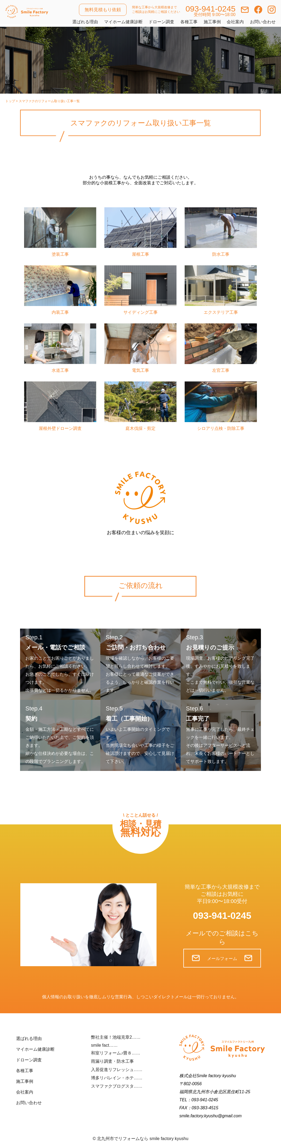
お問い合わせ (263, 22)
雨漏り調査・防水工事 (112, 1061)
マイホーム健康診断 (123, 22)
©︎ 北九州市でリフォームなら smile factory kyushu (140, 1138)
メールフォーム (222, 958)
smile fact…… (104, 1045)
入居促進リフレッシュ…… (116, 1069)
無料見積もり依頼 (103, 9)
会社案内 (235, 22)
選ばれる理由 (85, 22)
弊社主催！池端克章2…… (115, 1037)
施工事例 (212, 22)
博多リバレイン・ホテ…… (116, 1078)
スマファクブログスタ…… (116, 1086)
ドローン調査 (161, 22)
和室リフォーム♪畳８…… (115, 1053)
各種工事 (189, 22)
